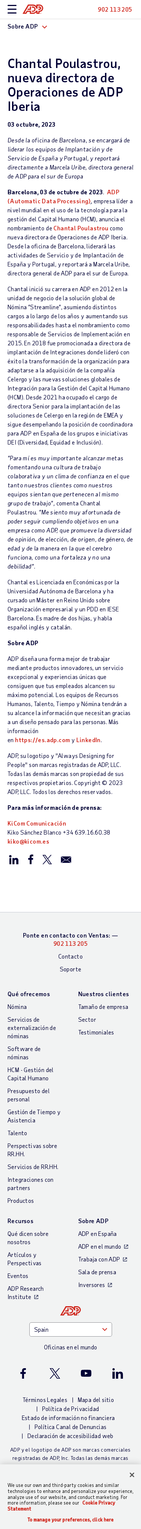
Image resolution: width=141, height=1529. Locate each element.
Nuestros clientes (103, 993)
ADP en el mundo (99, 1246)
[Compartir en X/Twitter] (47, 859)
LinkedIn (88, 739)
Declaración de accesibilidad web (70, 1435)
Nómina (17, 1006)
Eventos (18, 1275)
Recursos (20, 1220)
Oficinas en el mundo (70, 1347)
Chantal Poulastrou (80, 227)
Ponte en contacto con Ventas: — (70, 939)
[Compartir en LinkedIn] (14, 859)
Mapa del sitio (96, 1399)
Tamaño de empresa (103, 1006)
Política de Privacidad (70, 1408)
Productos (21, 1200)
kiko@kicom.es (28, 841)
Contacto (70, 956)
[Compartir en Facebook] (30, 859)
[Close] (132, 1475)
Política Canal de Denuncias (71, 1426)
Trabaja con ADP (99, 1259)
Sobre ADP (93, 1220)
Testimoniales (96, 1032)
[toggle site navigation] (12, 10)
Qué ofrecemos (29, 993)
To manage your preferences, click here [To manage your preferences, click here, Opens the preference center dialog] (70, 1520)
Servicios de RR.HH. (33, 1166)
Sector (87, 1019)
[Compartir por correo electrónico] (66, 859)
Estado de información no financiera (68, 1417)
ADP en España (97, 1233)
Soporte (71, 968)
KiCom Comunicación (37, 823)
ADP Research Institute (26, 1292)
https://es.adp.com (42, 739)
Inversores (91, 1284)
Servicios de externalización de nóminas (32, 1027)
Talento (17, 1132)
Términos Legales (45, 1399)
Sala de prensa (97, 1271)
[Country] (70, 1329)
